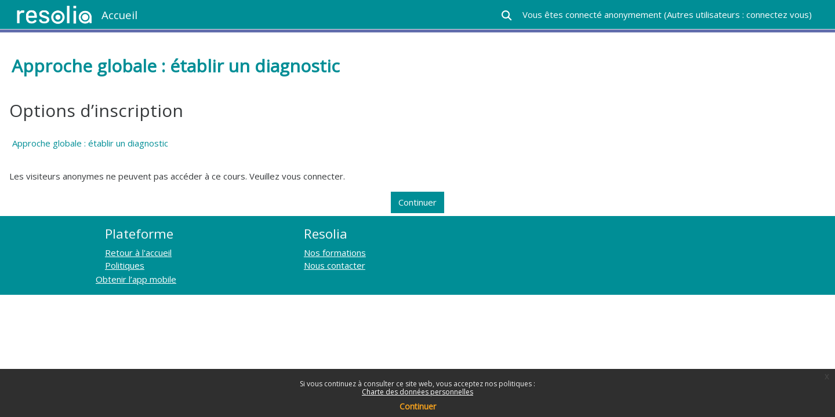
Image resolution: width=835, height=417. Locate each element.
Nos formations (335, 252)
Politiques (124, 265)
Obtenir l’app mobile (136, 279)
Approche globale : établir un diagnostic (90, 143)
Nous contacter (334, 265)
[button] (506, 15)
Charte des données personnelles (417, 392)
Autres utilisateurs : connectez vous (738, 14)
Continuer (418, 406)
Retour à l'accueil (138, 252)
